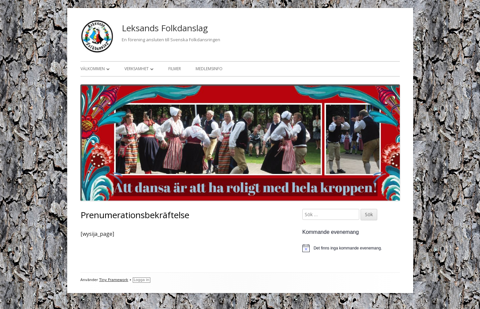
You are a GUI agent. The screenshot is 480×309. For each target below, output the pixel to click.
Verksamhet (136, 69)
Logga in (141, 280)
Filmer (174, 69)
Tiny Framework (113, 280)
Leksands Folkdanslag (165, 28)
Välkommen (92, 69)
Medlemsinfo (209, 69)
